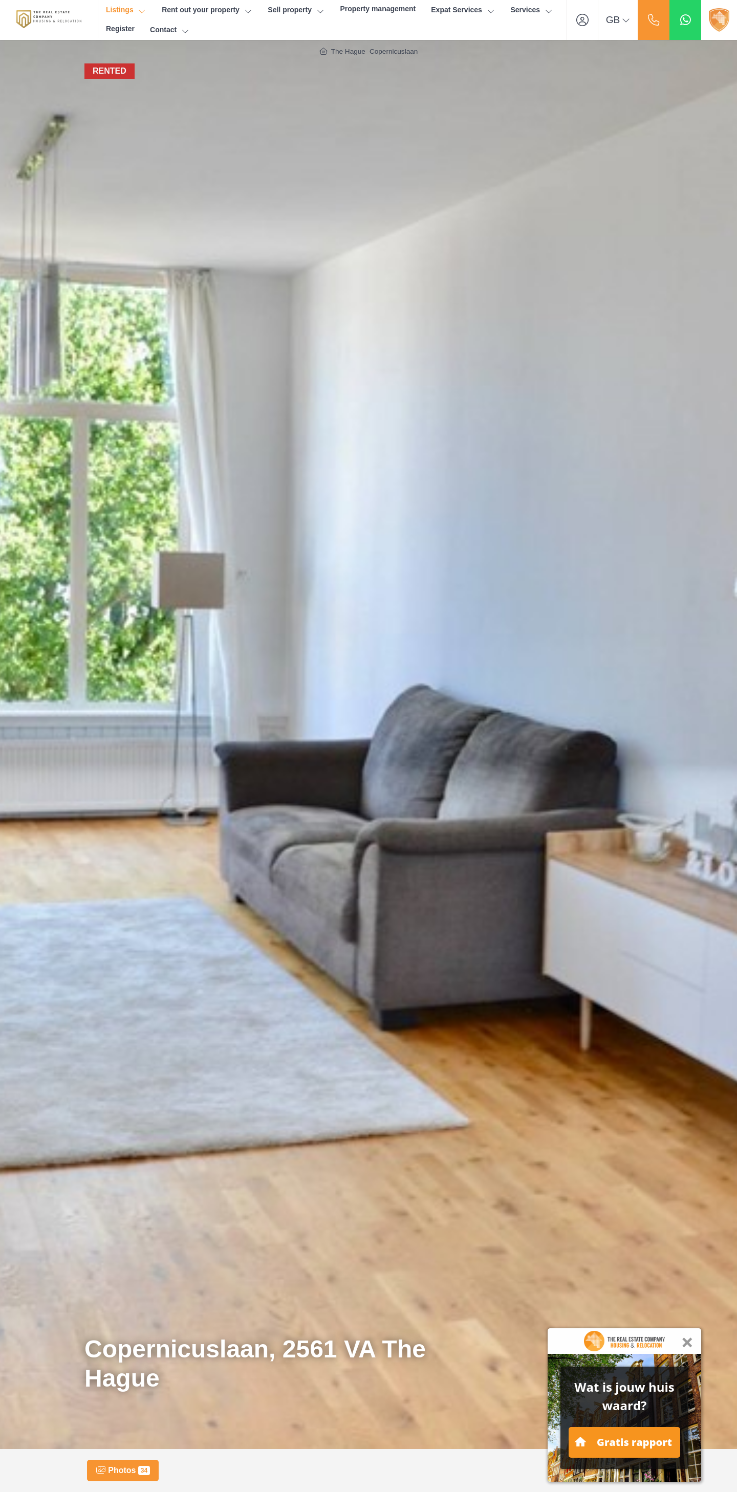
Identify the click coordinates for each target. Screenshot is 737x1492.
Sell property (296, 10)
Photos (123, 1470)
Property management (378, 9)
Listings (126, 10)
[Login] (582, 20)
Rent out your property (207, 10)
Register (120, 29)
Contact (170, 30)
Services (531, 10)
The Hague (348, 51)
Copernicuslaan (394, 51)
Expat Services (463, 10)
